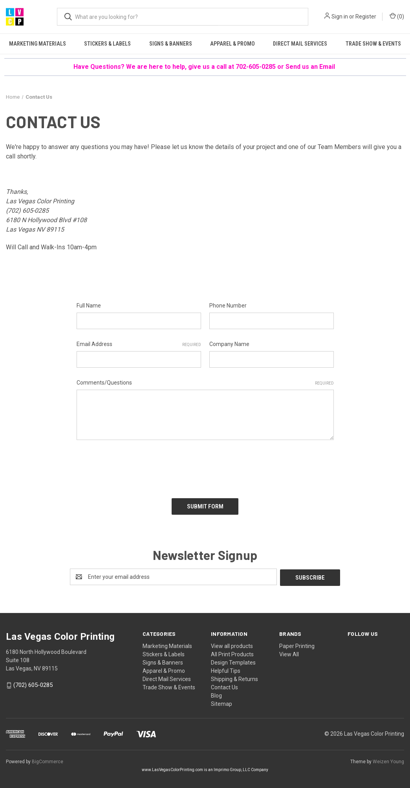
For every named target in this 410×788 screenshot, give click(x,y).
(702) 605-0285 (27, 210)
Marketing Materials (37, 44)
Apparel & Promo (232, 44)
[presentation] (136, 466)
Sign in (339, 16)
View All (289, 652)
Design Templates (233, 660)
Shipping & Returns (234, 677)
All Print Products (232, 652)
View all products (232, 644)
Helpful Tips (225, 669)
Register (365, 16)
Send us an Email (311, 66)
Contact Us (224, 685)
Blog (216, 693)
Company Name (229, 344)
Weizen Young (388, 759)
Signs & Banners (170, 44)
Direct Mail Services (300, 44)
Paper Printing (297, 644)
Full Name (89, 305)
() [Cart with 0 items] (397, 16)
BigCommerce (47, 759)
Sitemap (221, 702)
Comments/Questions (205, 383)
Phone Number (228, 305)
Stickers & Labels (107, 44)
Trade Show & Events (373, 44)
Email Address (139, 344)
